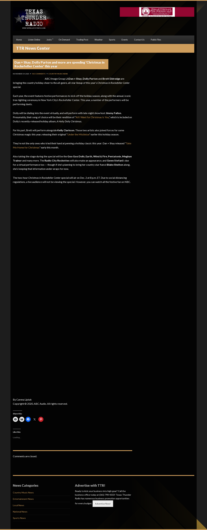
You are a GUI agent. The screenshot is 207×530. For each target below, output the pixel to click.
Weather (99, 39)
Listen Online (34, 39)
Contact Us (139, 39)
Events (125, 39)
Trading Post (82, 39)
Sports (112, 39)
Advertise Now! (103, 503)
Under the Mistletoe (78, 134)
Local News (18, 505)
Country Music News (58, 74)
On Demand (64, 39)
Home (19, 39)
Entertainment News (23, 499)
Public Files (156, 39)
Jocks (49, 39)
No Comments (39, 74)
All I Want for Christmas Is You (92, 117)
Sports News (19, 518)
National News (20, 511)
